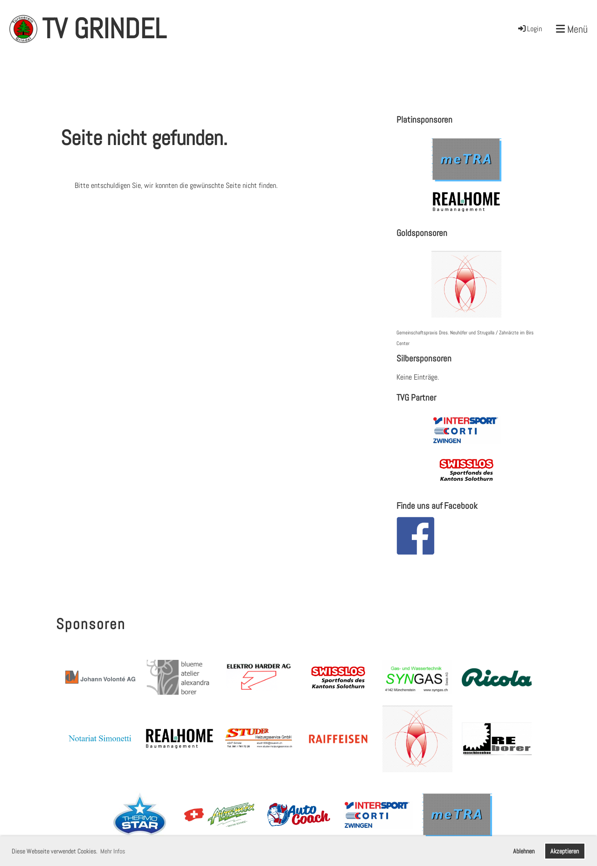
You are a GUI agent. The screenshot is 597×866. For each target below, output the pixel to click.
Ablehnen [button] (524, 851)
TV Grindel (104, 29)
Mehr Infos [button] (112, 851)
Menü (572, 28)
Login (529, 29)
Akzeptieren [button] (564, 851)
